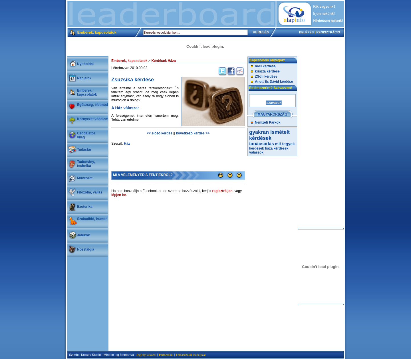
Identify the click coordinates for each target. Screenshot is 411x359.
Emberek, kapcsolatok (87, 92)
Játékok (83, 235)
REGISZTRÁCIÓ (328, 32)
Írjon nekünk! (324, 14)
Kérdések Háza (163, 61)
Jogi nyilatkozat (146, 354)
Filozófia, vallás (89, 192)
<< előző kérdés (159, 133)
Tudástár (84, 150)
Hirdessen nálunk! (328, 21)
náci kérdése (265, 66)
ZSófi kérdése (266, 76)
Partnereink (166, 354)
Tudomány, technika (86, 164)
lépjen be (118, 195)
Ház (127, 144)
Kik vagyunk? (324, 7)
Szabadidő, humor (92, 219)
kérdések (280, 148)
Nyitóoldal (85, 64)
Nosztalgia (85, 249)
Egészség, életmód (92, 105)
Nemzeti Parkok (267, 122)
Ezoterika (84, 207)
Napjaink (84, 78)
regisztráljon (222, 191)
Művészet (84, 178)
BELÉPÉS (306, 32)
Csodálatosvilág (86, 135)
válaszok (256, 152)
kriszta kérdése (267, 71)
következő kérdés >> (192, 133)
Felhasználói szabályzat (191, 354)
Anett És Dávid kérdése (274, 82)
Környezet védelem (92, 119)
